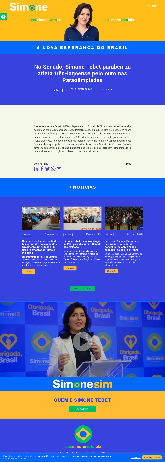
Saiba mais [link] (82, 409)
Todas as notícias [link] (82, 288)
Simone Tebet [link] (106, 89)
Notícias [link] (57, 90)
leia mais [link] (29, 271)
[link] (3, 16)
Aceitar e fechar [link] (152, 457)
